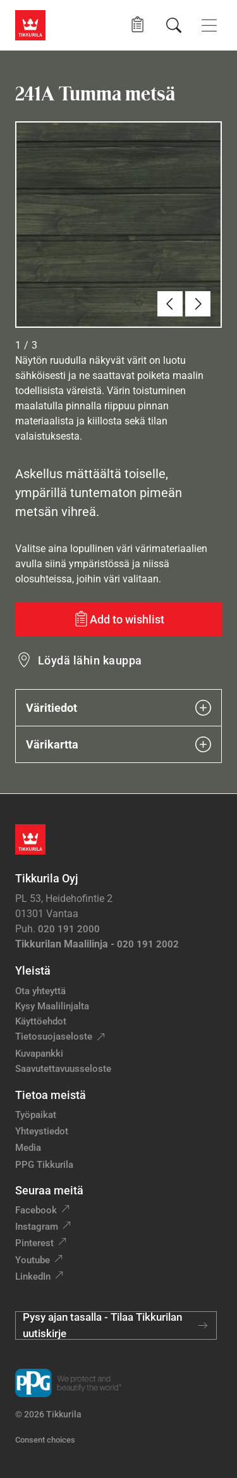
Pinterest (34, 1243)
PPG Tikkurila (44, 1164)
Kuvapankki (39, 1053)
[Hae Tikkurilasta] (173, 25)
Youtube (32, 1260)
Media (28, 1147)
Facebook (36, 1210)
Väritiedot (118, 708)
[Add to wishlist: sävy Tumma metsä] (118, 619)
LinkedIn (33, 1276)
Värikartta (118, 744)
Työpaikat (35, 1115)
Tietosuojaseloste (53, 1036)
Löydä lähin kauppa (90, 660)
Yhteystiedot (41, 1131)
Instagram (36, 1226)
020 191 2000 (69, 929)
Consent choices (45, 1440)
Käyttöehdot (40, 1021)
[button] (137, 24)
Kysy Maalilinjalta (52, 1006)
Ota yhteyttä (40, 991)
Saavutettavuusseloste (63, 1068)
